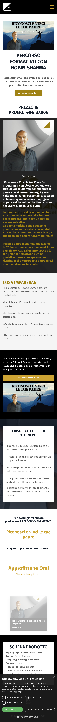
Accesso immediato (28, 93)
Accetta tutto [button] (12, 709)
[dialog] (28, 698)
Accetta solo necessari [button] (40, 709)
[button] (28, 717)
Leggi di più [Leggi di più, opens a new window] (18, 692)
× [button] (54, 677)
